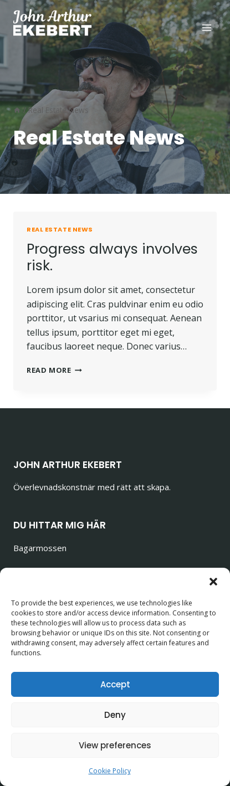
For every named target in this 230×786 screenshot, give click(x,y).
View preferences (115, 745)
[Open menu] (206, 27)
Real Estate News (60, 229)
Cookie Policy (110, 770)
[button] (213, 581)
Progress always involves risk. (112, 257)
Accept (115, 684)
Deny (115, 715)
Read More (54, 370)
